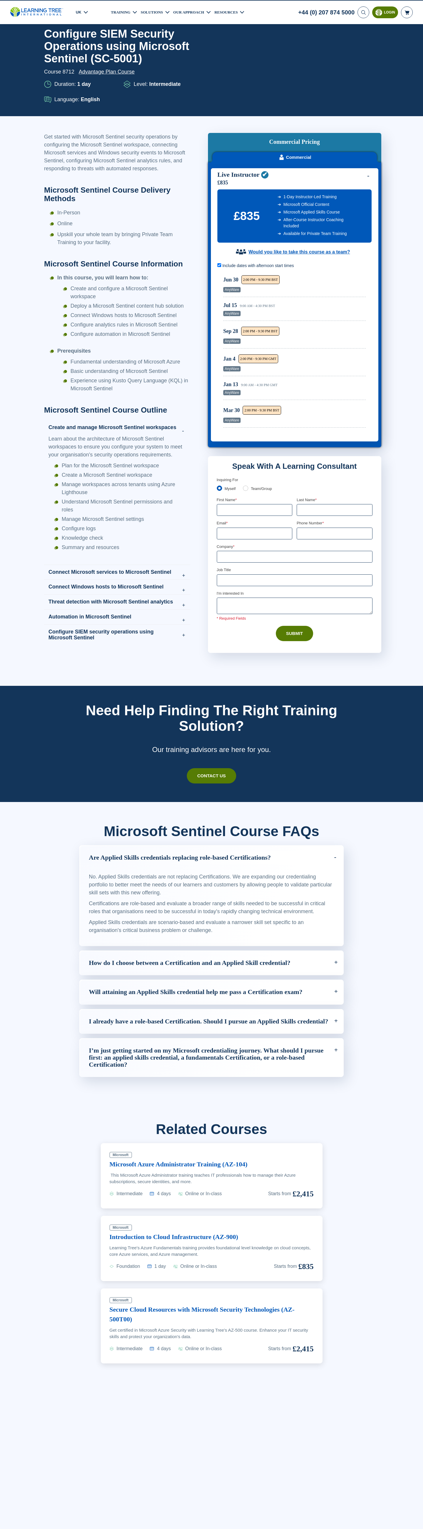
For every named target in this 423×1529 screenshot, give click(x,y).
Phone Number (311, 458)
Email (222, 458)
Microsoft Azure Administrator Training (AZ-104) (186, 1238)
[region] (296, 287)
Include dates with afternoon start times (258, 199)
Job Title (224, 505)
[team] (246, 423)
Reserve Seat (345, 219)
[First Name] (255, 445)
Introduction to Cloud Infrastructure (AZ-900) (180, 1310)
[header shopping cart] (407, 12)
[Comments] (294, 542)
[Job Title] (294, 516)
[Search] (363, 12)
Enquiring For (228, 414)
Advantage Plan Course (108, 95)
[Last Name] (334, 445)
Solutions (154, 11)
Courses (77, 42)
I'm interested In (231, 529)
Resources (233, 11)
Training (121, 11)
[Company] (294, 492)
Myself (231, 423)
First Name (227, 434)
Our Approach (194, 11)
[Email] (255, 469)
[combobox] (303, 468)
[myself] (219, 423)
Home (51, 42)
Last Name (307, 434)
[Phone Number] (334, 469)
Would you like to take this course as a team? (299, 185)
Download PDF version (350, 42)
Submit (294, 570)
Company (226, 482)
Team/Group (263, 423)
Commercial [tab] (295, 90)
